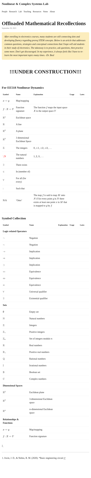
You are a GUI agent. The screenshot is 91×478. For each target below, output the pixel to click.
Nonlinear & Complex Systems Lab (25, 4)
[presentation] (6, 100)
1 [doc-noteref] (2, 445)
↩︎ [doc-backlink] (65, 458)
